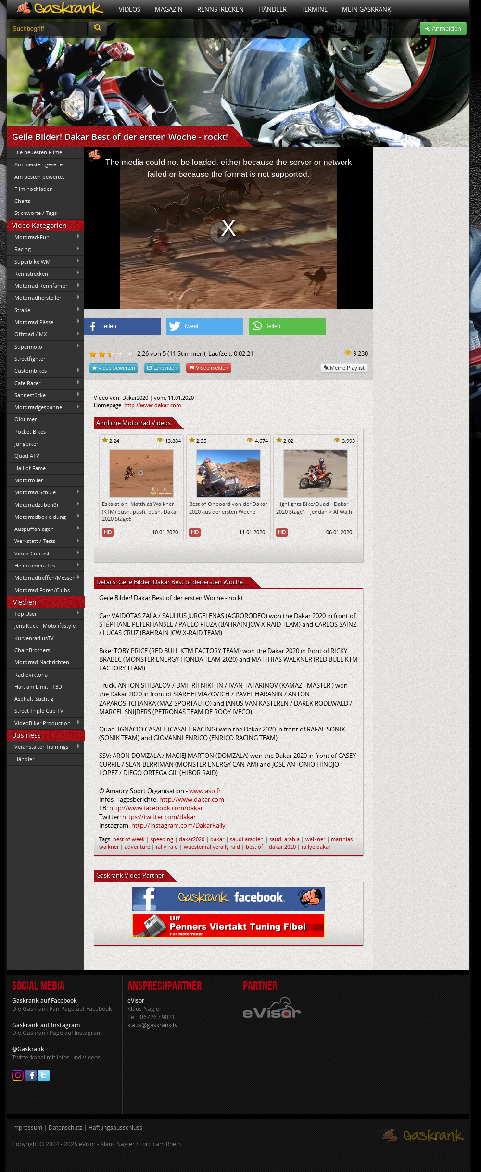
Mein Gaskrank (366, 9)
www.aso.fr (205, 790)
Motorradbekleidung (43, 516)
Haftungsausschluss (115, 1127)
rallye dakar (316, 846)
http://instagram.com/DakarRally (178, 825)
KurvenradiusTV (34, 638)
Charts (22, 200)
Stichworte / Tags (35, 212)
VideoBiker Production (43, 723)
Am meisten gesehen (40, 164)
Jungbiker (26, 443)
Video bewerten (113, 367)
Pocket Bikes (30, 431)
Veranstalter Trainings (43, 747)
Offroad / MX (43, 334)
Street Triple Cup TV (38, 710)
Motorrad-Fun (43, 236)
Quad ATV (26, 455)
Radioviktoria (31, 674)
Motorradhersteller (43, 298)
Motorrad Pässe (43, 322)
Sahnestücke (43, 395)
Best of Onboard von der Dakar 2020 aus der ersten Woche (228, 507)
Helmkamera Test (43, 565)
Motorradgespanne (43, 407)
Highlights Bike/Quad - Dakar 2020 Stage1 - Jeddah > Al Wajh (314, 507)
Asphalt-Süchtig (33, 698)
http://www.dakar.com (152, 405)
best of (254, 846)
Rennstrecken (220, 9)
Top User (43, 613)
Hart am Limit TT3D (38, 686)
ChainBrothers (32, 650)
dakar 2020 (282, 846)
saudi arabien (247, 839)
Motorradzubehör (43, 504)
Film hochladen (33, 188)
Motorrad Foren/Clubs (42, 589)
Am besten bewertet (39, 176)
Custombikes (43, 371)
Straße (43, 310)
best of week (129, 839)
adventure (137, 846)
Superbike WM (43, 261)
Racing (43, 249)
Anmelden (443, 28)
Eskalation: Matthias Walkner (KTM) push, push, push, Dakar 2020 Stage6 (140, 511)
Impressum (27, 1127)
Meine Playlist (344, 367)
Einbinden (162, 367)
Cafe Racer (43, 383)
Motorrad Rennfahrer (43, 286)
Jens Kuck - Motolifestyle (45, 625)
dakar (217, 839)
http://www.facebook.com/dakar (156, 808)
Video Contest (43, 553)
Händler (272, 9)
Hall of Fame (30, 468)
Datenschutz (65, 1127)
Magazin (169, 9)
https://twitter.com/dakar (159, 816)
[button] (122, 326)
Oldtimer (25, 419)
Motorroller (28, 480)
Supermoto (43, 346)
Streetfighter (29, 358)
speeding (162, 839)
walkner (315, 839)
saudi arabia (284, 839)
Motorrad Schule (43, 492)
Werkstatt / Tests (43, 541)
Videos (129, 9)
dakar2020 (191, 839)
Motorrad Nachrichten (41, 662)
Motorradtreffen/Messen (43, 577)
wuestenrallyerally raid (212, 846)
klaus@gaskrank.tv (152, 1025)
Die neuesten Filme (38, 152)
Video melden (209, 367)
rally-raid (167, 846)
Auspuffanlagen (43, 528)
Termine (314, 9)
